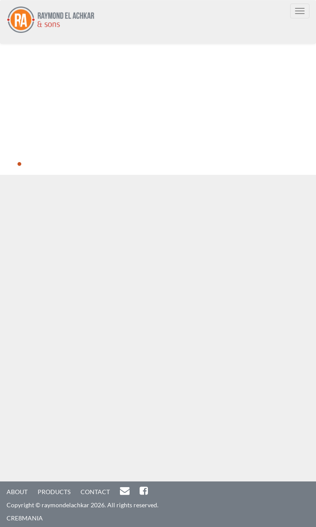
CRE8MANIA (25, 518)
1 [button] (19, 164)
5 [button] (71, 164)
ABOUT (17, 491)
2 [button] (32, 164)
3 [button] (45, 164)
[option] (158, 109)
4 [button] (58, 164)
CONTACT (95, 491)
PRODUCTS (54, 491)
